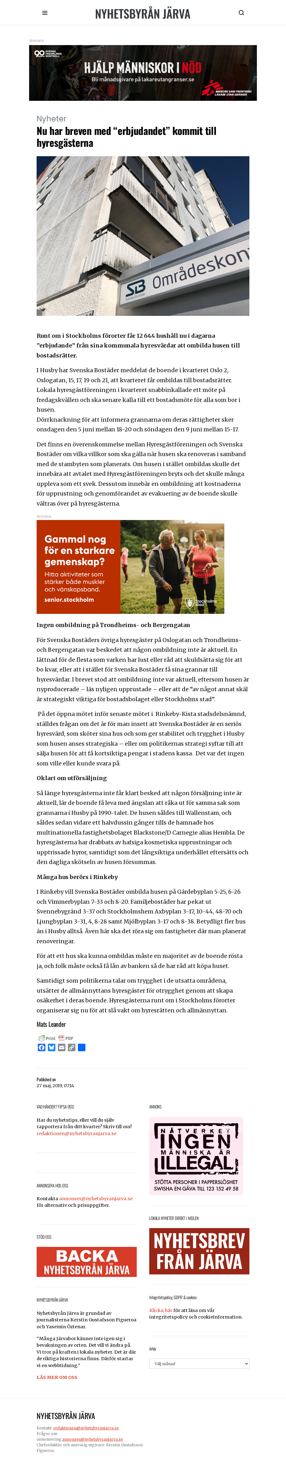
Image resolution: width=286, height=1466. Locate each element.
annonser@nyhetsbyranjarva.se (96, 1198)
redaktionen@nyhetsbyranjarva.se (76, 1133)
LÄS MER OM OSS (57, 1377)
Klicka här (160, 1310)
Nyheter (51, 119)
